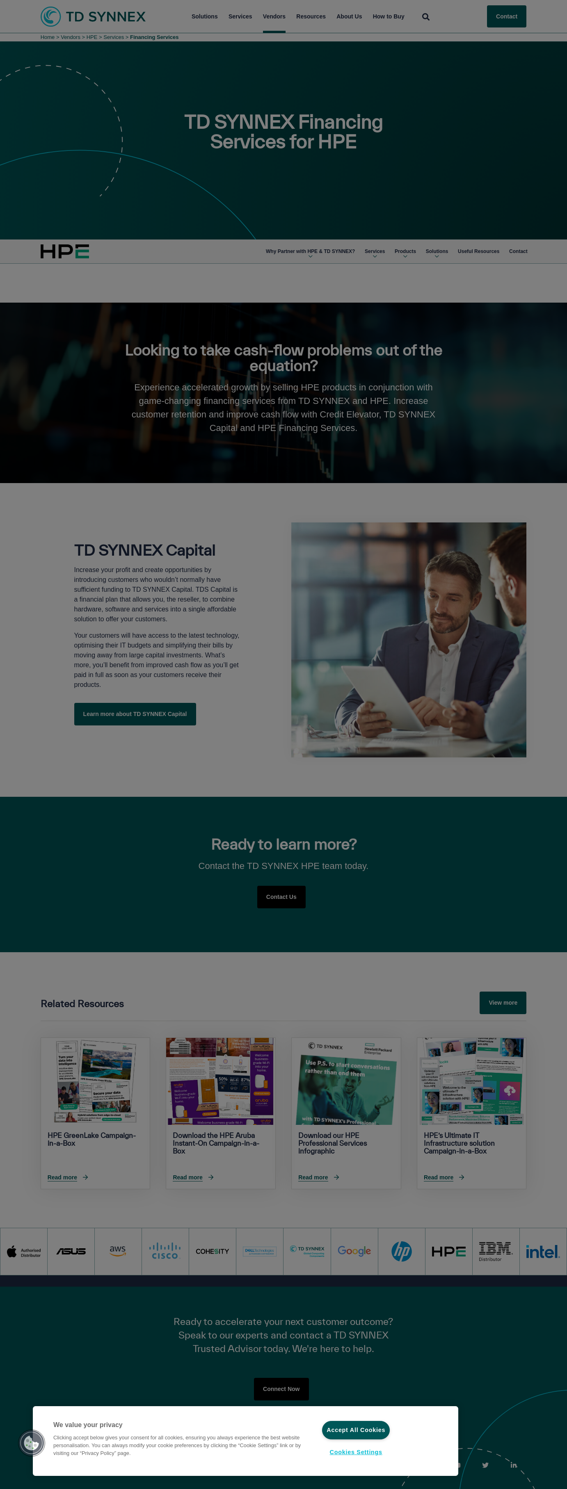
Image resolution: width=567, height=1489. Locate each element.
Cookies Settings (356, 1452)
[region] (245, 1441)
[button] (31, 1443)
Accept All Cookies (356, 1430)
